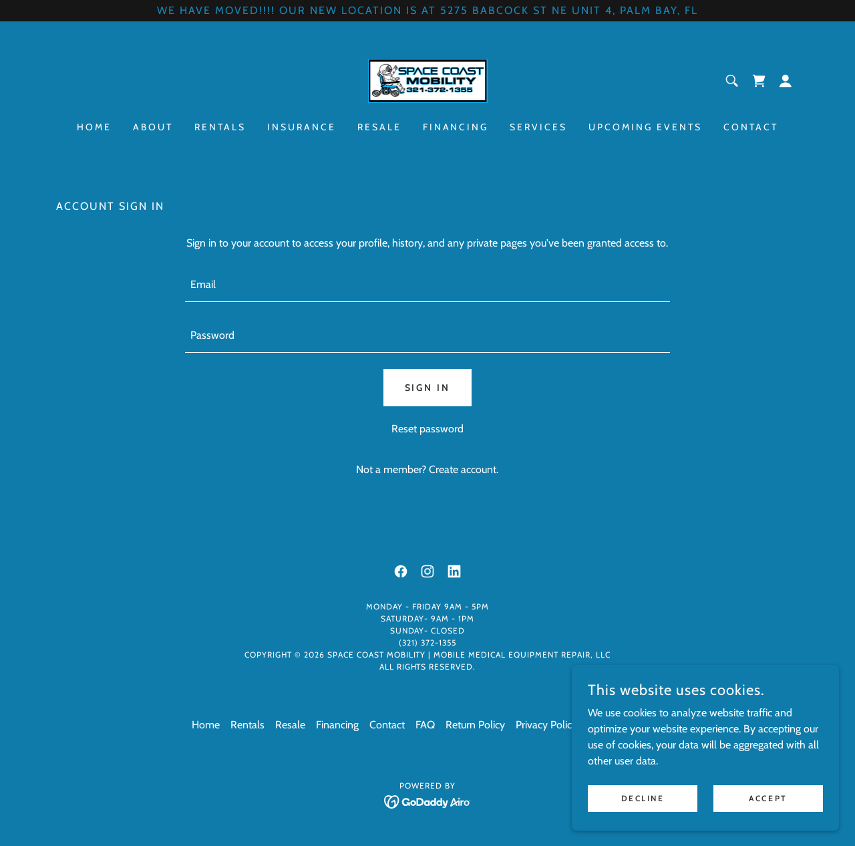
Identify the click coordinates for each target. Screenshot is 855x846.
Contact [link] (750, 127)
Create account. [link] (463, 469)
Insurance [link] (301, 127)
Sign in (428, 388)
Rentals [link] (220, 127)
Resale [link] (379, 127)
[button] (785, 80)
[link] (427, 80)
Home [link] (94, 127)
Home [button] (206, 724)
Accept (768, 798)
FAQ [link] (425, 724)
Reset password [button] (427, 428)
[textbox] (427, 284)
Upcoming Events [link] (645, 127)
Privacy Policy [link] (546, 724)
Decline (643, 798)
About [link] (153, 127)
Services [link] (538, 127)
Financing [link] (456, 127)
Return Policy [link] (475, 724)
